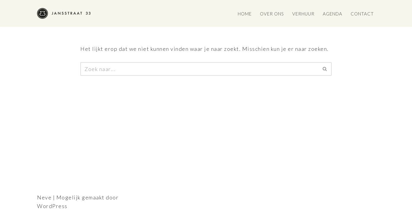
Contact (362, 13)
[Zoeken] (199, 69)
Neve (44, 197)
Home (245, 13)
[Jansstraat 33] (63, 13)
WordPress (52, 206)
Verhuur (303, 13)
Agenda (332, 13)
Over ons (272, 13)
